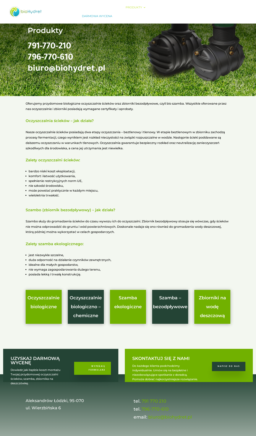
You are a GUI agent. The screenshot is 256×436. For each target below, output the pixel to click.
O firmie (94, 7)
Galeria (198, 7)
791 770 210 (154, 401)
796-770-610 (50, 58)
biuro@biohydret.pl (66, 69)
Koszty (156, 7)
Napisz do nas (229, 366)
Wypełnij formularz (97, 368)
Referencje (177, 7)
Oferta (111, 7)
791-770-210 (49, 47)
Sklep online (66, 16)
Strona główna (69, 7)
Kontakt (216, 7)
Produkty (134, 7)
